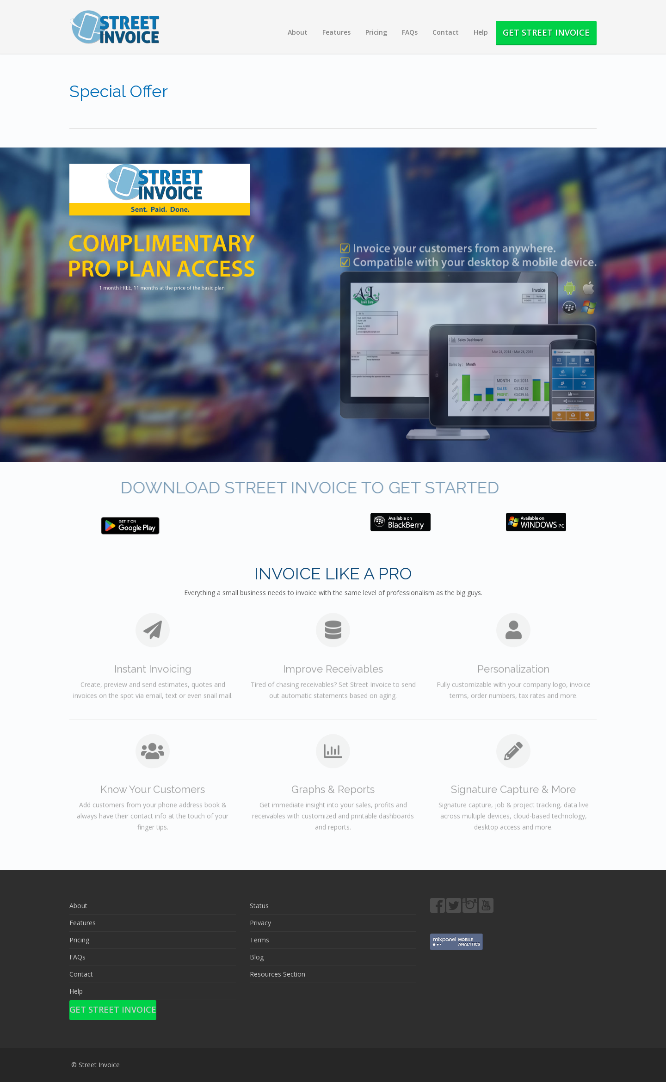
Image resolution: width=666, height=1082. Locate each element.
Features (336, 32)
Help (481, 32)
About (298, 32)
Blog (257, 957)
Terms (259, 939)
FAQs (410, 32)
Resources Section (277, 974)
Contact (445, 32)
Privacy (260, 922)
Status (259, 905)
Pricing (376, 32)
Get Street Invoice (546, 32)
